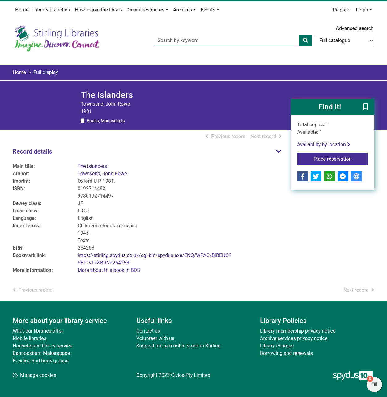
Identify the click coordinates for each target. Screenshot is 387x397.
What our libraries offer (38, 331)
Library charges (277, 346)
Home (21, 10)
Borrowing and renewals (286, 353)
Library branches (51, 10)
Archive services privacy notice (293, 338)
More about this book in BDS (109, 270)
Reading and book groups (41, 361)
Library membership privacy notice (297, 331)
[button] (365, 107)
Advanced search (355, 28)
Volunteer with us (155, 338)
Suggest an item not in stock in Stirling (178, 346)
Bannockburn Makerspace (41, 353)
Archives (182, 10)
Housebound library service (42, 346)
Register (342, 10)
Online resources (146, 10)
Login (362, 10)
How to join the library (99, 10)
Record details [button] (32, 151)
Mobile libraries (29, 338)
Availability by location (323, 144)
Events (208, 10)
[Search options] (344, 40)
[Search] (305, 40)
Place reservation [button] (341, 158)
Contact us (148, 331)
